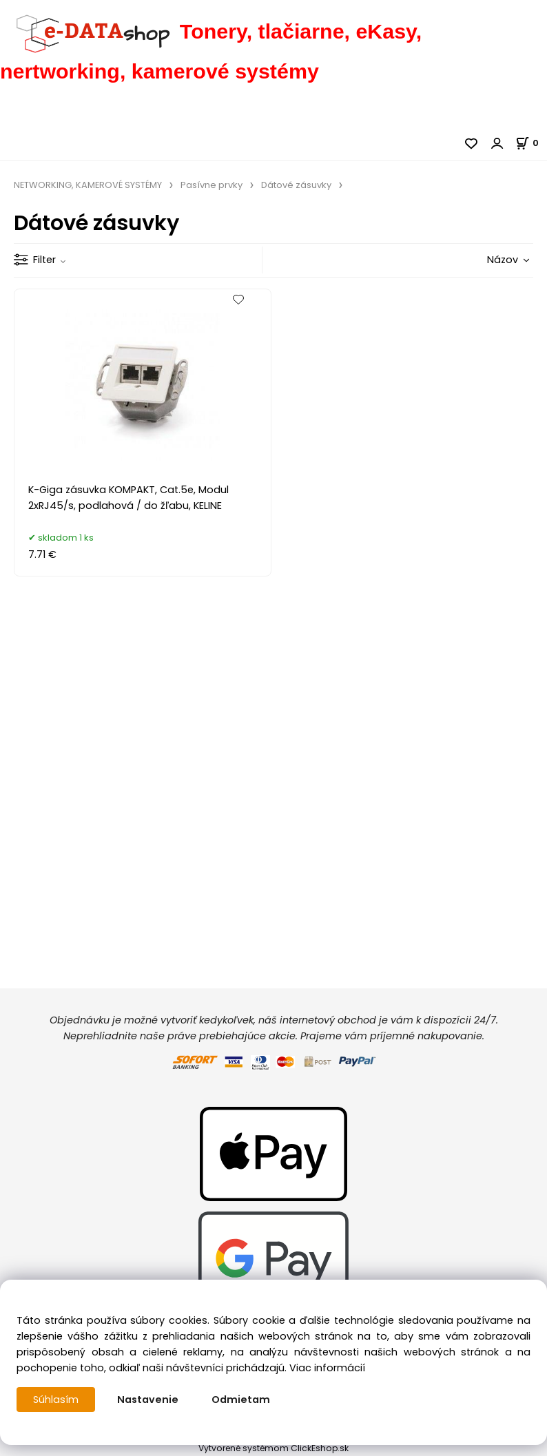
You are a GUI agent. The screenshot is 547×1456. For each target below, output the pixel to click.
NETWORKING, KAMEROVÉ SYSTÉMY (88, 184)
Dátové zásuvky (296, 184)
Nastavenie (147, 1399)
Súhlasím (56, 1399)
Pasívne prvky (211, 184)
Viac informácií (327, 1368)
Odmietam (240, 1399)
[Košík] (531, 142)
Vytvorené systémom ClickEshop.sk (273, 1448)
